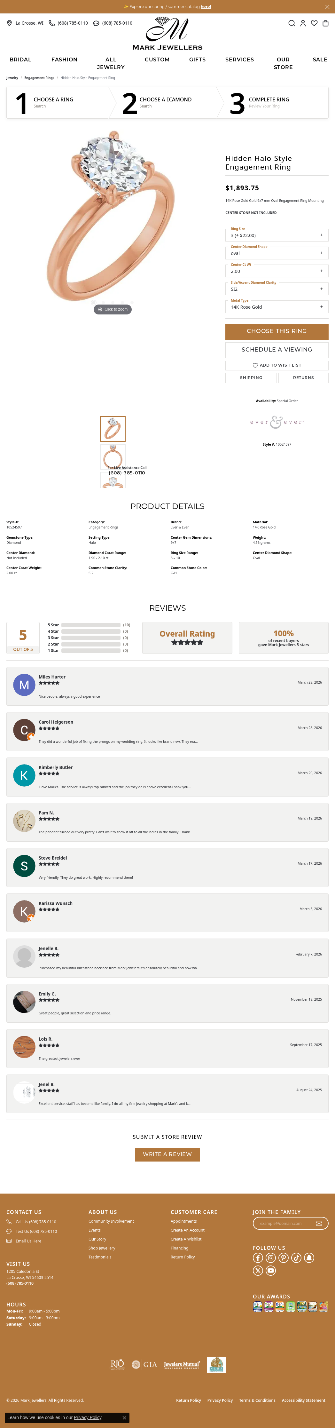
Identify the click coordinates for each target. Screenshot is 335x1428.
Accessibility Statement (303, 1400)
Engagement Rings (39, 77)
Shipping (251, 378)
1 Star (53, 650)
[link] (24, 23)
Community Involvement (111, 1221)
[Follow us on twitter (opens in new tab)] (258, 1270)
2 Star (53, 644)
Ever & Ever (180, 527)
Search (40, 106)
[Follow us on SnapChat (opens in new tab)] (309, 1258)
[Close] (327, 7)
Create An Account (188, 1230)
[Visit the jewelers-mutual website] (182, 1365)
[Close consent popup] (124, 1418)
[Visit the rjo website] (117, 1365)
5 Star (53, 625)
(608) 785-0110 (127, 473)
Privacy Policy (220, 1400)
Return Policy (183, 1257)
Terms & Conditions (257, 1400)
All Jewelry (111, 62)
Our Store (283, 62)
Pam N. (46, 813)
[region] (113, 221)
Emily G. (47, 994)
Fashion (64, 60)
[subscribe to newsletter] (319, 1223)
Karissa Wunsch (56, 903)
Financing (180, 1248)
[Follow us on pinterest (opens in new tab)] (283, 1258)
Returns (303, 378)
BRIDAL (21, 60)
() (126, 625)
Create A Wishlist (186, 1239)
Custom (157, 60)
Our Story (97, 1239)
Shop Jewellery (102, 1248)
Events (95, 1230)
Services (239, 60)
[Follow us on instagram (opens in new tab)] (271, 1258)
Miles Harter (52, 677)
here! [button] (206, 6)
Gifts (197, 60)
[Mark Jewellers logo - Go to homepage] (167, 33)
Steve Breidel (53, 858)
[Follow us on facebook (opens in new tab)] (258, 1258)
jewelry (12, 77)
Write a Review (167, 1154)
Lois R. (45, 1039)
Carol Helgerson (56, 722)
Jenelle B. (48, 948)
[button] (292, 23)
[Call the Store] (20, 1283)
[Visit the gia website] (144, 1365)
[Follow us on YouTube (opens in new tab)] (271, 1270)
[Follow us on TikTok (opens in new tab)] (296, 1258)
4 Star (53, 631)
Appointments (184, 1221)
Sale (320, 60)
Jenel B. (47, 1084)
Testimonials (100, 1257)
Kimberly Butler (56, 767)
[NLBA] (216, 1365)
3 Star (53, 637)
